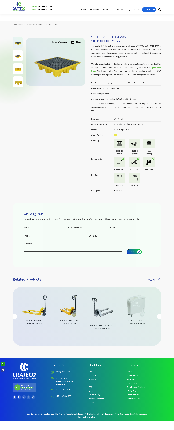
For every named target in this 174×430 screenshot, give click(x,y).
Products (22, 24)
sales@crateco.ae (63, 379)
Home (74, 12)
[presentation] (15, 327)
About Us (85, 12)
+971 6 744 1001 (63, 398)
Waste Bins (131, 399)
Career (110, 12)
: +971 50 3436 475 (46, 9)
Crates (129, 379)
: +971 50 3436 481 (46, 12)
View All (153, 290)
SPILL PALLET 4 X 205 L (48, 24)
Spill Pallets (33, 24)
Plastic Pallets (133, 383)
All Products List (134, 407)
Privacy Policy (95, 403)
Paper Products (133, 403)
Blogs (127, 12)
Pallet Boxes (132, 391)
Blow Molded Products (136, 395)
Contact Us (93, 411)
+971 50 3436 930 (63, 404)
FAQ (119, 12)
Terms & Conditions (97, 407)
